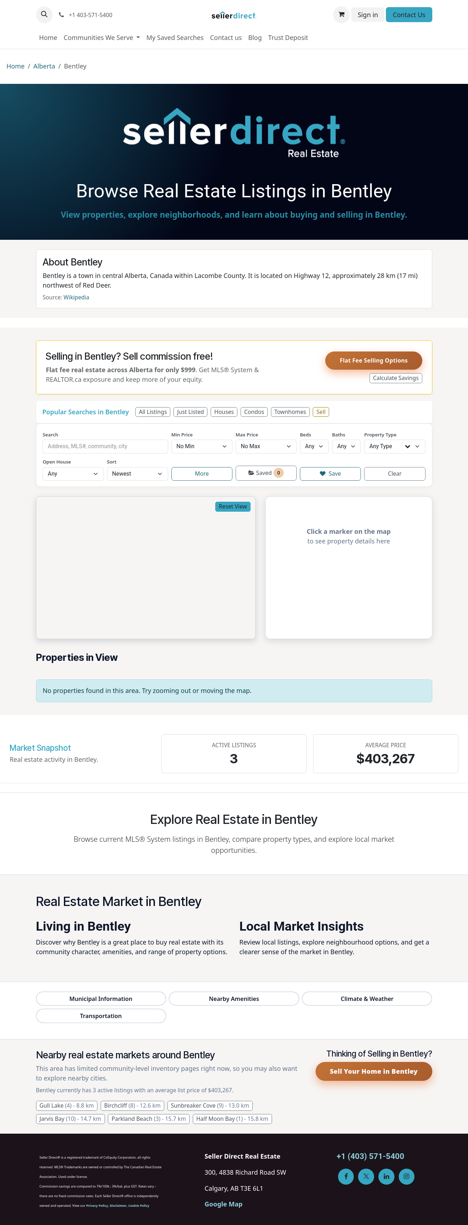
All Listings (153, 412)
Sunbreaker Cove (210, 1105)
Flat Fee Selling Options (374, 360)
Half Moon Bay (232, 1119)
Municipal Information (100, 999)
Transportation (101, 1016)
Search (50, 434)
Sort (112, 462)
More (202, 473)
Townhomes (290, 412)
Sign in (368, 14)
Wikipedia (76, 297)
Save (330, 473)
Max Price (247, 434)
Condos (254, 412)
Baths (338, 434)
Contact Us (409, 14)
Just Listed (190, 412)
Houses (224, 412)
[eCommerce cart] (341, 14)
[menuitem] (48, 38)
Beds (305, 434)
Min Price (182, 434)
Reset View (233, 506)
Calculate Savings (396, 378)
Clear (395, 473)
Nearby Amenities (234, 999)
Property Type (380, 434)
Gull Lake (66, 1105)
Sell (321, 412)
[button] (44, 14)
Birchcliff (132, 1105)
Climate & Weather (367, 999)
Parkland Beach (148, 1119)
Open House (56, 462)
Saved (266, 473)
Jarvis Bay (70, 1119)
